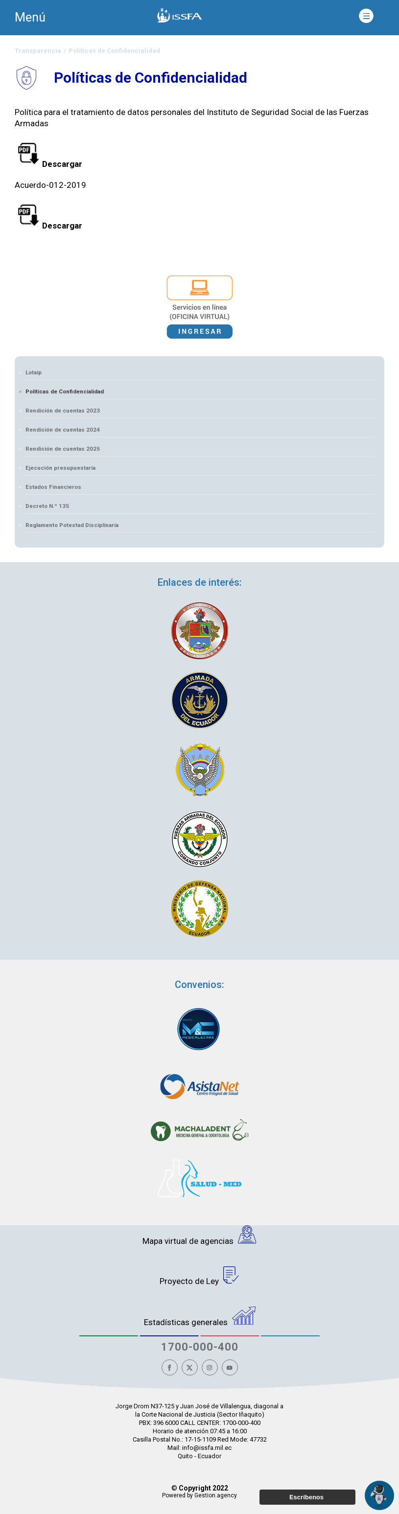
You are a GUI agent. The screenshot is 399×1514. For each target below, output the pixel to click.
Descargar (48, 164)
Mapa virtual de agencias (199, 1235)
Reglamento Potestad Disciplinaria (71, 525)
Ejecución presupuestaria (60, 467)
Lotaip (33, 372)
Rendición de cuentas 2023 (62, 410)
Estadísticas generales (200, 1317)
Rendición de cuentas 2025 (62, 448)
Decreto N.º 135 (47, 506)
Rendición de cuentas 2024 (62, 429)
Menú (30, 17)
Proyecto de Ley (199, 1276)
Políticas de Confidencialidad (64, 391)
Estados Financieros (53, 486)
